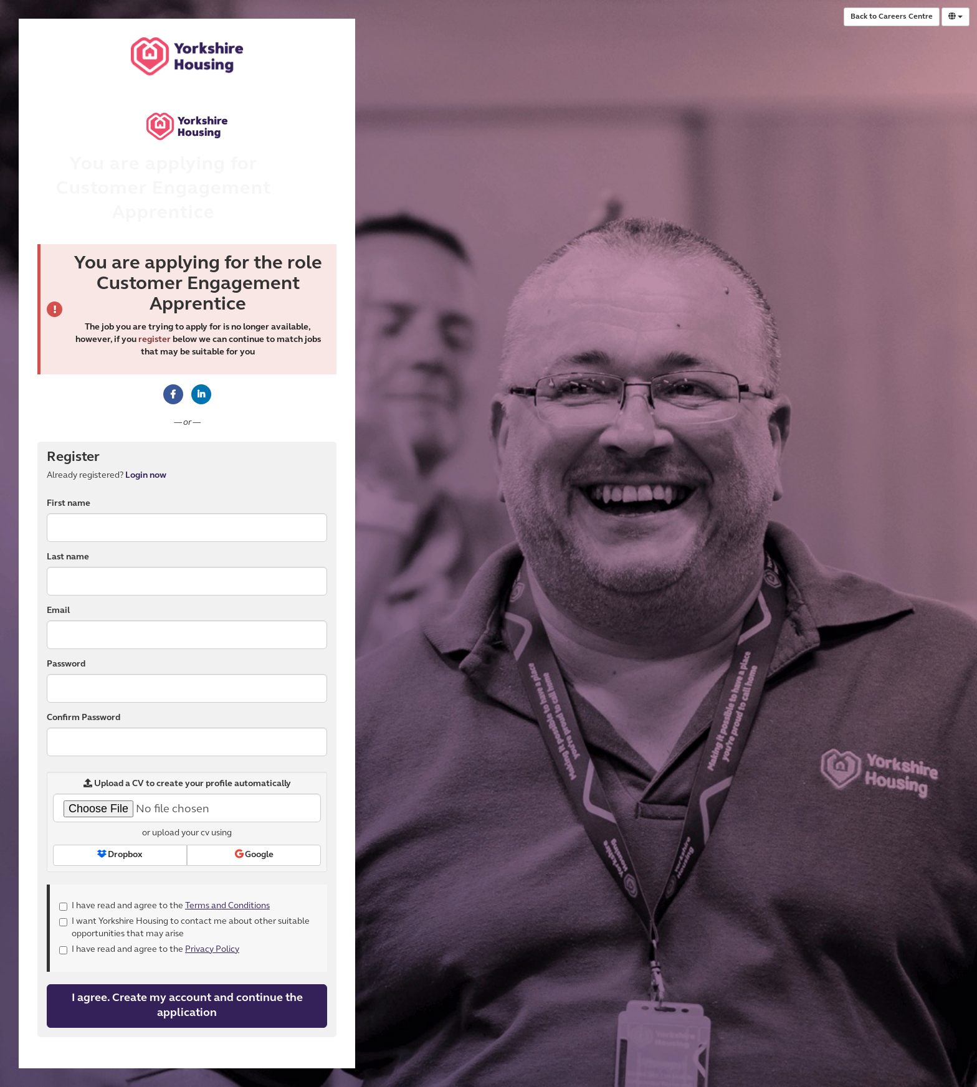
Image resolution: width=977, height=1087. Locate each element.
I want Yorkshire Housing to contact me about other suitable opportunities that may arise (184, 928)
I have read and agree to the (164, 906)
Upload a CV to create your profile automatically (187, 784)
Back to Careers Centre (892, 17)
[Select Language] (955, 16)
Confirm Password (83, 718)
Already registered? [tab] (106, 475)
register (154, 339)
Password (66, 664)
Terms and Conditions (227, 906)
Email (58, 610)
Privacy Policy (212, 949)
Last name (68, 557)
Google (254, 855)
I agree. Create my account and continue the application (187, 1005)
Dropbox (120, 855)
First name (68, 503)
